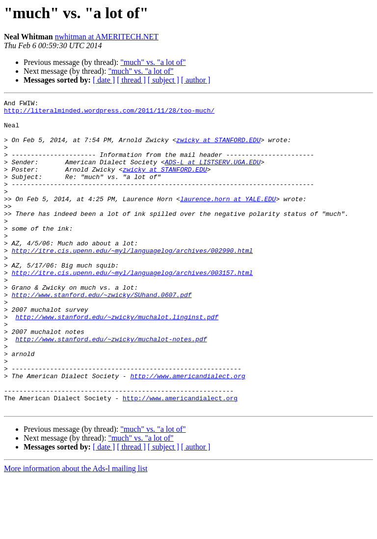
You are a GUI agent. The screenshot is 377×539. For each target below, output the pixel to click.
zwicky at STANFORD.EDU (218, 148)
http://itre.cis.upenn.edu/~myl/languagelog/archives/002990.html (132, 281)
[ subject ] (163, 80)
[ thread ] (131, 80)
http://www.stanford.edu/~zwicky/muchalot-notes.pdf (111, 387)
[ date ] (104, 80)
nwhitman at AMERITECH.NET (107, 36)
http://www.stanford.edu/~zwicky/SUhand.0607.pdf (102, 334)
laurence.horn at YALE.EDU (228, 219)
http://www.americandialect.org (187, 431)
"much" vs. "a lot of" (153, 62)
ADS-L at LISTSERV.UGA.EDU (213, 175)
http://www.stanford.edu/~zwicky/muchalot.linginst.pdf (116, 361)
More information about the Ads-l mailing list (75, 530)
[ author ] (196, 80)
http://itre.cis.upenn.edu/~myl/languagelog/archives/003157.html (132, 307)
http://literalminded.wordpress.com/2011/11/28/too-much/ (109, 113)
